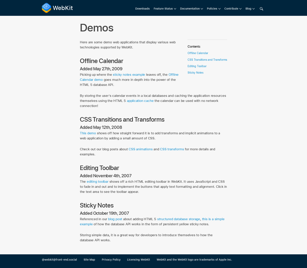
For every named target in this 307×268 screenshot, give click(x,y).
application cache (140, 101)
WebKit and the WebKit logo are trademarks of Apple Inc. (194, 259)
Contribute (231, 8)
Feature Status (163, 8)
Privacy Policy (111, 259)
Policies (212, 8)
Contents (194, 46)
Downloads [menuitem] (142, 8)
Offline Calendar (198, 53)
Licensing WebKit (138, 259)
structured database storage (178, 219)
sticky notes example (129, 75)
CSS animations (141, 149)
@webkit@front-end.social (59, 259)
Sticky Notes (195, 72)
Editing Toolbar (197, 66)
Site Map (89, 259)
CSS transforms (172, 149)
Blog (248, 8)
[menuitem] (165, 9)
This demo (88, 133)
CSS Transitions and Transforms (207, 59)
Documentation (190, 8)
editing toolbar (97, 181)
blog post (115, 219)
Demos (97, 27)
